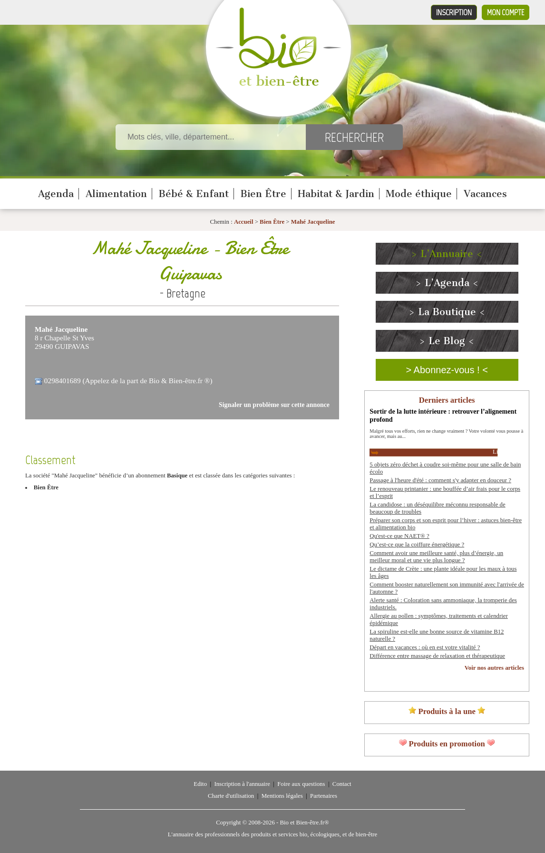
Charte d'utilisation (231, 796)
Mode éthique (419, 193)
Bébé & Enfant (193, 193)
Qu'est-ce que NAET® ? (399, 536)
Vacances (485, 193)
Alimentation (116, 193)
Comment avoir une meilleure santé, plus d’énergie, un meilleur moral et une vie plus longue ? (436, 557)
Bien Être (263, 193)
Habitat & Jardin (336, 193)
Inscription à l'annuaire (242, 784)
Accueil (243, 221)
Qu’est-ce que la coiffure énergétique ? (417, 544)
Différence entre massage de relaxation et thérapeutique (437, 656)
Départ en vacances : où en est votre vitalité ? (425, 647)
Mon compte (505, 12)
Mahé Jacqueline (313, 221)
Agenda (56, 193)
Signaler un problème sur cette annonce (274, 404)
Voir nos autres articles (494, 668)
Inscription (454, 12)
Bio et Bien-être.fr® (304, 822)
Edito (200, 784)
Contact (341, 784)
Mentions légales (282, 796)
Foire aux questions (301, 784)
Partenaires (323, 796)
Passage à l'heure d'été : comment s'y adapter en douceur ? (440, 480)
